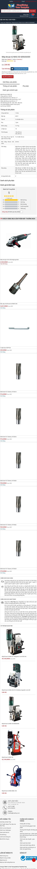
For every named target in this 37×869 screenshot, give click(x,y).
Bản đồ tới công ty (4, 839)
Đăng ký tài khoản (24, 16)
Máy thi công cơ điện (5, 858)
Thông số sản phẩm (10, 86)
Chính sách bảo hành (25, 843)
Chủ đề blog (3, 834)
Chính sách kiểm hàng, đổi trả (27, 845)
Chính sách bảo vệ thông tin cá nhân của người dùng (28, 848)
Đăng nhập (26, 14)
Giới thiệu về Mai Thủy (5, 822)
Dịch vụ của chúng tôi (5, 828)
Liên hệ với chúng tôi (5, 836)
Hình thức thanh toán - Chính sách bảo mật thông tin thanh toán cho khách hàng (28, 835)
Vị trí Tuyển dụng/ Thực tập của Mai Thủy (8, 825)
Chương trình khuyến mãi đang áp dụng (28, 830)
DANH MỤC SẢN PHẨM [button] (8, 19)
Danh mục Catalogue (5, 830)
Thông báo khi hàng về (19, 68)
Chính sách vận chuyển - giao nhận (27, 839)
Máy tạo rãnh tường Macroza (7, 862)
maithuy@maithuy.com (31, 1)
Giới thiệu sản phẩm (10, 82)
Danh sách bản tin (4, 832)
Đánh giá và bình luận (10, 90)
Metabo (9, 59)
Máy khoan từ (3, 860)
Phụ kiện (26, 86)
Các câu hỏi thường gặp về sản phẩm (28, 826)
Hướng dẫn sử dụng (25, 823)
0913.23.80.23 (17, 1)
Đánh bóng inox (4, 855)
